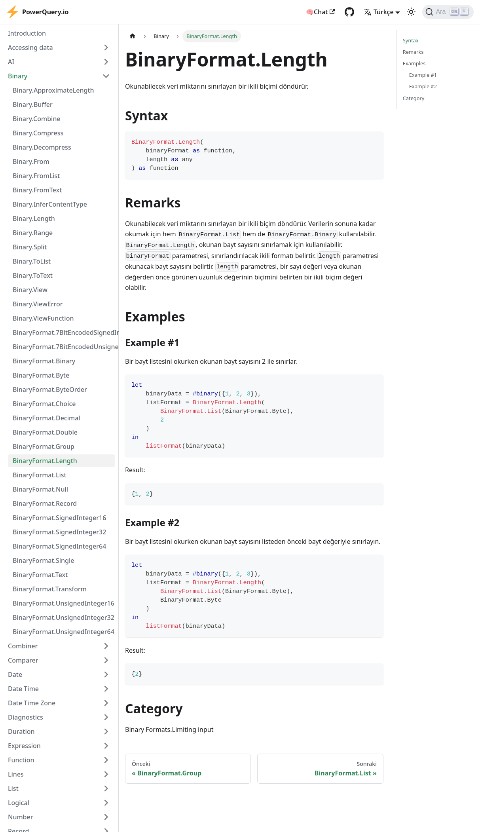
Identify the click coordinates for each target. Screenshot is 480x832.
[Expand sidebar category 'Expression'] (106, 745)
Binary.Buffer (33, 104)
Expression (24, 745)
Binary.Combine (37, 118)
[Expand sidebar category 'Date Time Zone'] (106, 703)
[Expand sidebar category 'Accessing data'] (106, 47)
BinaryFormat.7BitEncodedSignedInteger (64, 332)
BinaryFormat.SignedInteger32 (59, 532)
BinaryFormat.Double (45, 432)
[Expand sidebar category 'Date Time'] (106, 688)
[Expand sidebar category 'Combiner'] (106, 646)
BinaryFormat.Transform (50, 589)
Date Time (23, 688)
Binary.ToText (33, 275)
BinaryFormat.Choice (44, 403)
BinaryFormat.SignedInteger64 (59, 546)
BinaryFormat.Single (43, 560)
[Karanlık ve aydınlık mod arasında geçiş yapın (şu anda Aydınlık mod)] (411, 12)
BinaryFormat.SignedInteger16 (59, 517)
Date (15, 674)
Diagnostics (25, 717)
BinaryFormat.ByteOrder (50, 389)
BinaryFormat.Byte (41, 375)
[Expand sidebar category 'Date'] (106, 674)
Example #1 (423, 74)
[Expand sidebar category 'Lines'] (106, 774)
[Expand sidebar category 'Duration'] (106, 731)
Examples (414, 63)
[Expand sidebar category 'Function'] (106, 760)
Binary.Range (33, 232)
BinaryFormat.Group (43, 446)
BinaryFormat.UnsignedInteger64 (63, 631)
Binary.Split (30, 247)
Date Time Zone (31, 703)
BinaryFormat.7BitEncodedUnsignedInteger (64, 346)
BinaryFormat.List (39, 475)
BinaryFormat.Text (40, 574)
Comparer (23, 660)
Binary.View (30, 289)
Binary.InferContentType (50, 204)
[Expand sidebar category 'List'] (106, 788)
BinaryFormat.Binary (44, 361)
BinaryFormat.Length (45, 460)
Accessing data (30, 47)
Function (21, 760)
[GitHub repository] (349, 12)
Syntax (411, 40)
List (13, 788)
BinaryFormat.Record (45, 503)
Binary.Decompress (42, 147)
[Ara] (448, 12)
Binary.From (31, 161)
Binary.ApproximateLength (53, 90)
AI (11, 61)
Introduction (27, 33)
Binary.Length (34, 218)
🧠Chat (320, 12)
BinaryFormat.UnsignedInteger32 (63, 617)
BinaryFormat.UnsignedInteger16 (63, 603)
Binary (17, 76)
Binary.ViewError (38, 304)
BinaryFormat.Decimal (46, 418)
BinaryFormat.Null (40, 489)
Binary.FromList (36, 175)
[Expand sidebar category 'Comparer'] (106, 660)
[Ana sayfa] (132, 36)
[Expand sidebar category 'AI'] (106, 61)
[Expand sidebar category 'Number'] (106, 817)
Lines (16, 774)
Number (20, 817)
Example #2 (423, 86)
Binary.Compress (38, 133)
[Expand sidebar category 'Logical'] (106, 802)
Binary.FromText (37, 190)
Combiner (23, 646)
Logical (18, 802)
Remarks (413, 51)
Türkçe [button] (379, 12)
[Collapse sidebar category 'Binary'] (106, 76)
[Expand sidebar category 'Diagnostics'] (106, 717)
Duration (21, 731)
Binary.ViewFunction (43, 318)
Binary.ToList (32, 261)
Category (414, 98)
